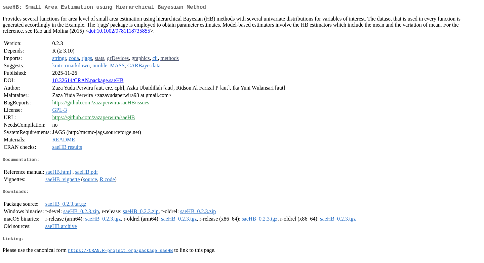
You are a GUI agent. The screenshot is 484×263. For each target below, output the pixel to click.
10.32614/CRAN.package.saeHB (87, 82)
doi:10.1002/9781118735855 (119, 32)
